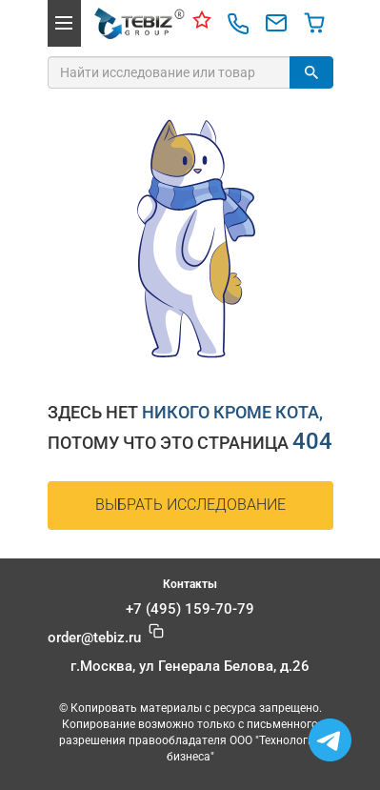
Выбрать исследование (190, 505)
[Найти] (311, 72)
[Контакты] (202, 23)
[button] (64, 23)
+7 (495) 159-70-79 (190, 609)
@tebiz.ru (94, 637)
